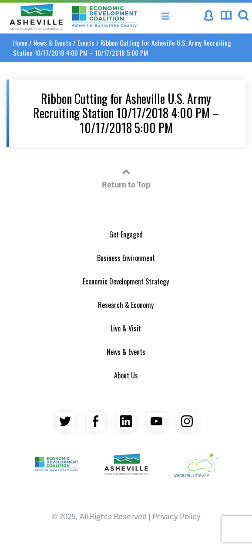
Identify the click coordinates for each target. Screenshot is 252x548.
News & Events (52, 42)
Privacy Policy (176, 516)
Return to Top (126, 177)
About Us (126, 375)
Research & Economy (126, 305)
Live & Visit (126, 328)
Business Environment (126, 258)
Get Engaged (126, 234)
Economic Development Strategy (126, 281)
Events (85, 42)
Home (20, 42)
